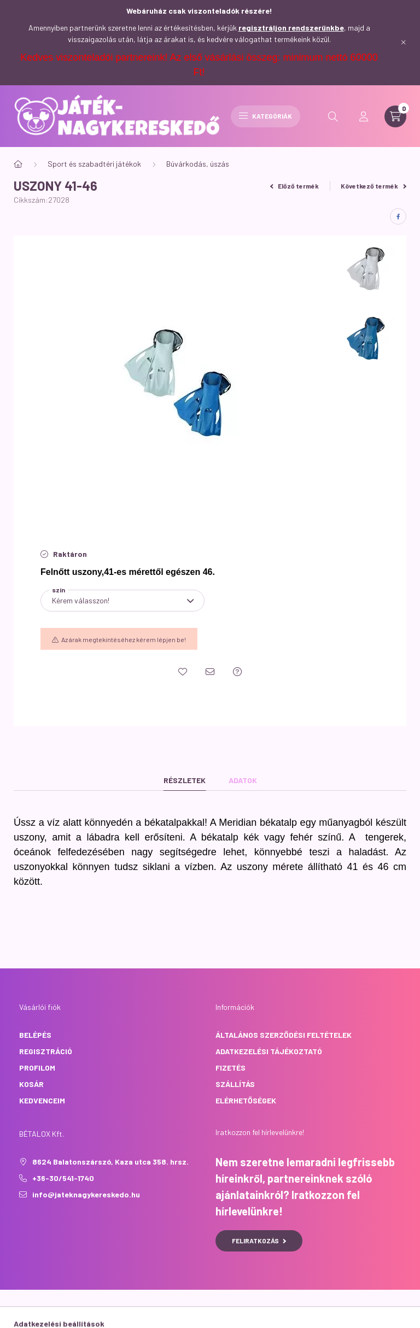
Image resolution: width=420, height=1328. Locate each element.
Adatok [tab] (243, 780)
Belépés (35, 1034)
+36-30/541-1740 (63, 1178)
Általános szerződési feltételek (283, 1034)
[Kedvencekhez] (183, 672)
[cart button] (395, 116)
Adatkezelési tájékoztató (268, 1051)
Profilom (37, 1067)
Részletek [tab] (185, 780)
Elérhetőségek (245, 1100)
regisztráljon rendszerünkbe (291, 27)
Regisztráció (45, 1051)
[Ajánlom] (210, 672)
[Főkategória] (18, 164)
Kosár (31, 1084)
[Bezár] (403, 42)
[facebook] (398, 216)
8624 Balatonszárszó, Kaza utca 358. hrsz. (110, 1161)
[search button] (333, 116)
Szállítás (235, 1084)
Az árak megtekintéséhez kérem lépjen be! (123, 639)
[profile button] (364, 116)
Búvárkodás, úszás (197, 163)
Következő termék (373, 186)
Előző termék (294, 186)
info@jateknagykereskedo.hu (86, 1194)
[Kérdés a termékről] (237, 672)
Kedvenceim (42, 1100)
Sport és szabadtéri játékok (94, 163)
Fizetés (230, 1067)
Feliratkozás (259, 1240)
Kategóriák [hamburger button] (265, 116)
